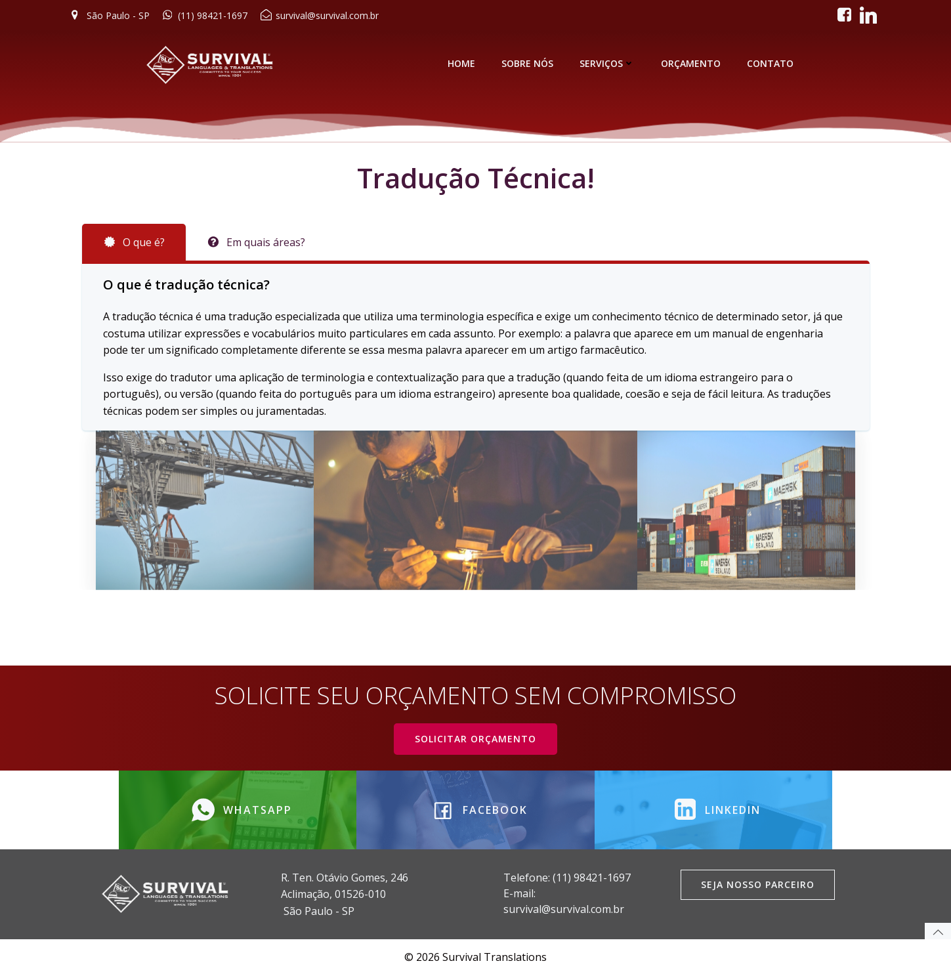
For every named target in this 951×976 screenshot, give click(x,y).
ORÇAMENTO (691, 63)
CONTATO (770, 63)
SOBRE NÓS (527, 63)
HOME (461, 63)
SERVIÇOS (607, 63)
